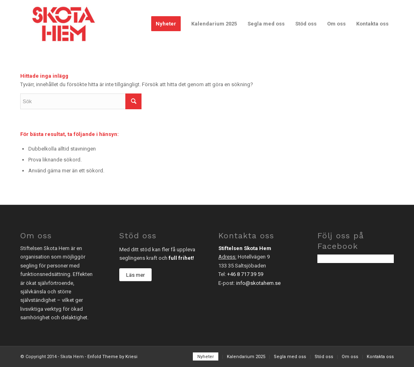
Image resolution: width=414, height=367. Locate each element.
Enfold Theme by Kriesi (112, 356)
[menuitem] (166, 24)
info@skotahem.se (258, 283)
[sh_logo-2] (63, 24)
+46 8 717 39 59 (245, 274)
